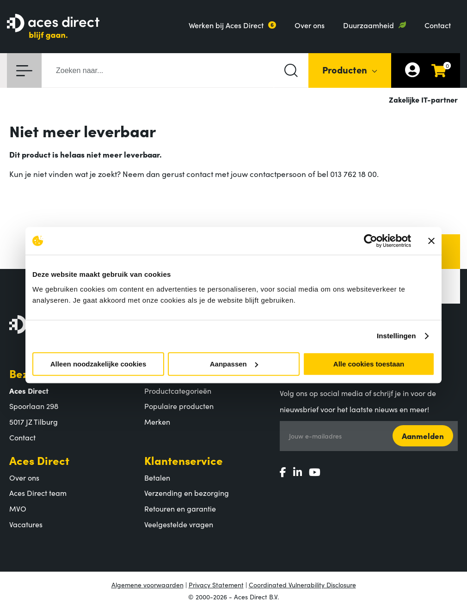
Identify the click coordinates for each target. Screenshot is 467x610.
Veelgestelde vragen (178, 524)
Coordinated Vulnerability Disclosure (302, 584)
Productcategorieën (177, 390)
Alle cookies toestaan (368, 364)
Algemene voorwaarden (147, 584)
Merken (157, 421)
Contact (437, 25)
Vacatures (26, 524)
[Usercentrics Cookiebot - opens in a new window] (370, 241)
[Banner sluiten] (431, 241)
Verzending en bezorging (186, 493)
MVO (17, 508)
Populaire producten (179, 406)
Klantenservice (183, 460)
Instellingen (396, 336)
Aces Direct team (38, 493)
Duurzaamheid (368, 25)
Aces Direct (39, 460)
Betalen (157, 477)
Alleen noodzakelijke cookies (98, 364)
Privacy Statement (216, 584)
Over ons (310, 25)
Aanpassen (234, 364)
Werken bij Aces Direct (226, 25)
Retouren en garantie (180, 508)
